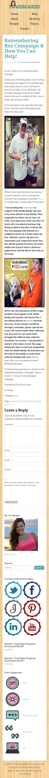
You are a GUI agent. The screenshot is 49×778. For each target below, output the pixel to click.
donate (29, 321)
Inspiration (28, 732)
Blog (34, 14)
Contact (24, 29)
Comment (9, 424)
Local (7, 405)
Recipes (14, 24)
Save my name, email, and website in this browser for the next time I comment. (21, 484)
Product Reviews (30, 716)
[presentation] (24, 494)
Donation (37, 401)
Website (7, 470)
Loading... (9, 650)
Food (25, 683)
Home (14, 14)
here (12, 376)
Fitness (34, 24)
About (14, 19)
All (24, 748)
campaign (28, 208)
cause (40, 199)
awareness (15, 401)
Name (7, 450)
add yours (35, 62)
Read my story (10, 554)
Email (6, 460)
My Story (34, 19)
